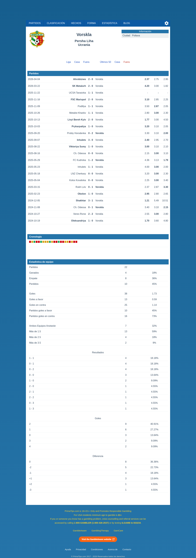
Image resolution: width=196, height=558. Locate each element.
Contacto (126, 549)
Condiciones (97, 549)
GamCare (118, 530)
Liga (68, 62)
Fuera (86, 62)
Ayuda (68, 549)
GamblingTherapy (100, 530)
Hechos (76, 23)
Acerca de (113, 549)
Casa (77, 62)
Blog (126, 23)
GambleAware (80, 530)
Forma (91, 23)
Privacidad (81, 549)
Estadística (109, 23)
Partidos (35, 23)
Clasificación (56, 23)
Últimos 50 (105, 62)
